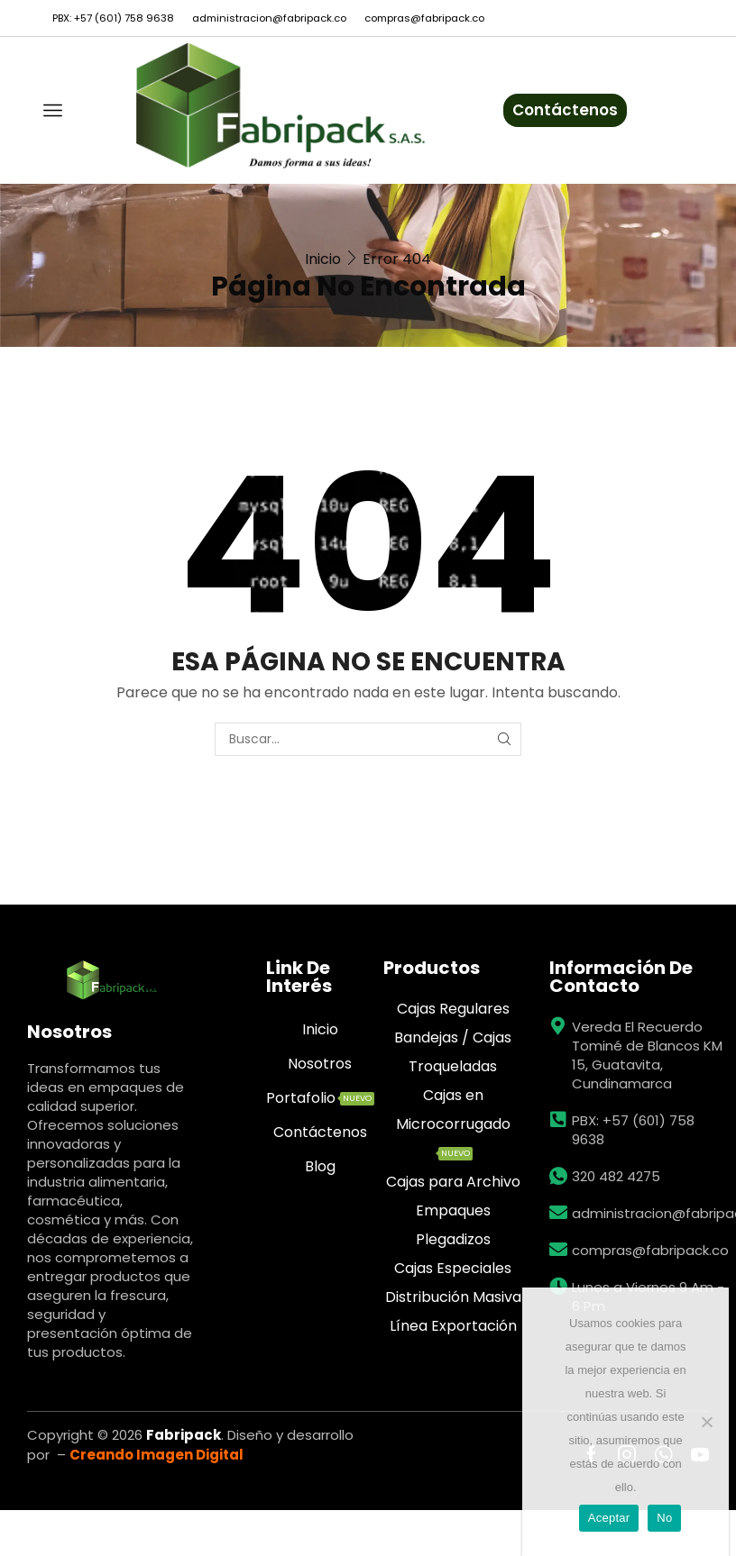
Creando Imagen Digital (156, 1454)
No (664, 1517)
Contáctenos (565, 110)
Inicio (323, 259)
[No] (706, 1422)
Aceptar (609, 1517)
